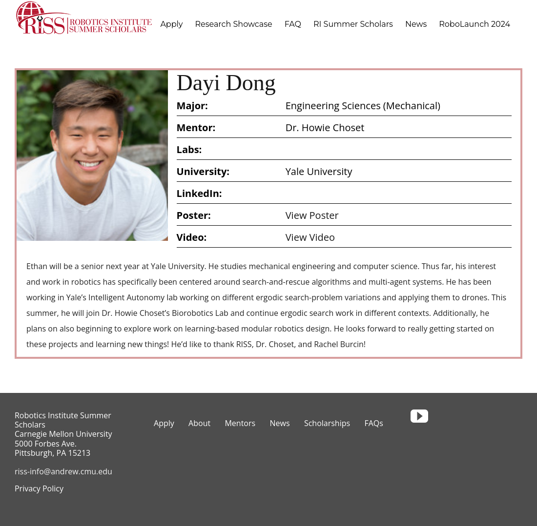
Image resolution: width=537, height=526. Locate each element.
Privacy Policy (39, 488)
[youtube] (419, 416)
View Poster (312, 215)
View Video (310, 237)
